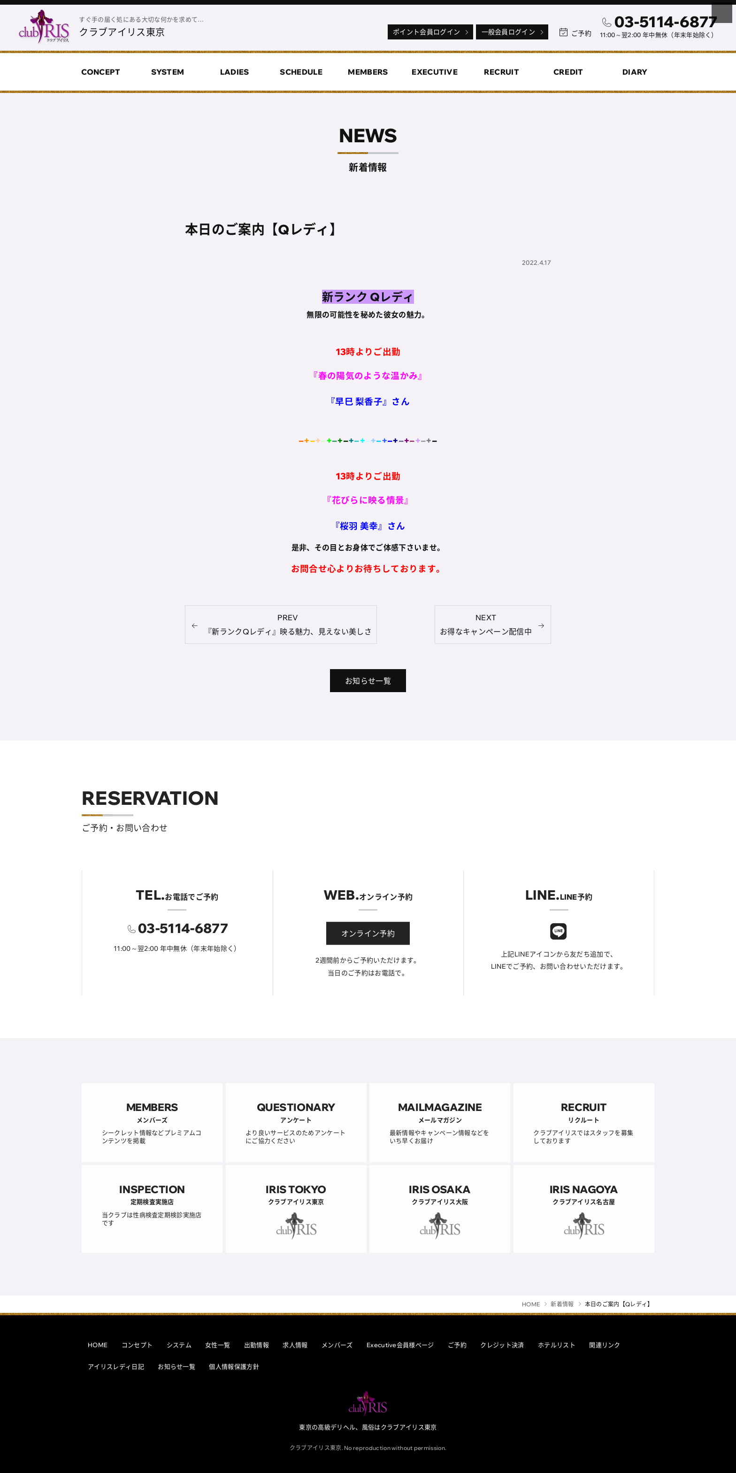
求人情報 (295, 1345)
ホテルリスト (556, 1345)
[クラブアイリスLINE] (558, 945)
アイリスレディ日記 (116, 1366)
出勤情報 (256, 1345)
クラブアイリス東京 (122, 32)
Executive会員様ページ (400, 1345)
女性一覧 (217, 1345)
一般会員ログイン (513, 32)
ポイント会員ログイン (431, 32)
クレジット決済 (502, 1345)
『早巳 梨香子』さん (368, 401)
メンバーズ (337, 1345)
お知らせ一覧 (176, 1366)
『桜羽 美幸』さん (368, 526)
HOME (97, 1345)
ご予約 (457, 1345)
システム (179, 1345)
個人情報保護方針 (234, 1366)
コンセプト (137, 1345)
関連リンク (605, 1345)
